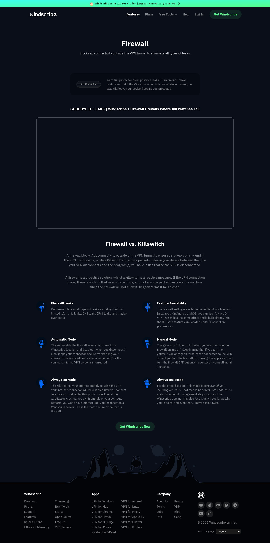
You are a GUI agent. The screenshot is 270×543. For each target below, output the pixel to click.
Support (29, 511)
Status (59, 511)
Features (133, 14)
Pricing (28, 506)
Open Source (63, 517)
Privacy (178, 501)
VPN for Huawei (131, 522)
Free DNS (61, 522)
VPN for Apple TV (132, 517)
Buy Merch (62, 506)
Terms (161, 506)
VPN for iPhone (101, 527)
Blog (177, 511)
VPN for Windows (103, 501)
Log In (199, 14)
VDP (177, 506)
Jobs (160, 511)
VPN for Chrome (102, 511)
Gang (177, 517)
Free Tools (168, 14)
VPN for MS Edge (103, 522)
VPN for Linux (130, 506)
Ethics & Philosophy (37, 527)
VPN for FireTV (130, 511)
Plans (149, 14)
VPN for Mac (100, 506)
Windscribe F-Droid (104, 532)
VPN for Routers (131, 527)
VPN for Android (131, 501)
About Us (163, 501)
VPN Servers (63, 527)
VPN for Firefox (101, 517)
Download (30, 501)
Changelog (62, 501)
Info (159, 517)
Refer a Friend (33, 522)
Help (186, 14)
